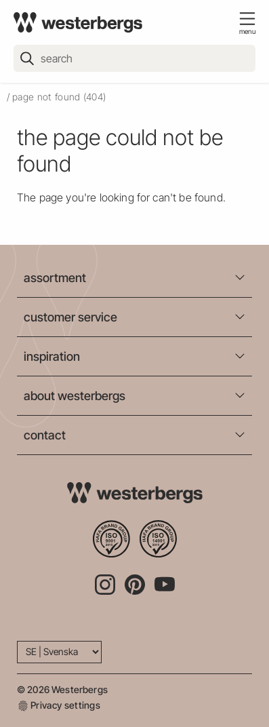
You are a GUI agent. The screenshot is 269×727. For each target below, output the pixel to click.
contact (45, 435)
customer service (70, 317)
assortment (55, 278)
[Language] (59, 652)
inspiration (52, 356)
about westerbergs (74, 396)
